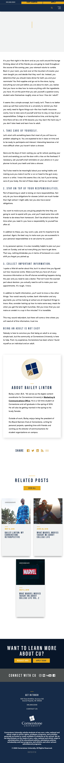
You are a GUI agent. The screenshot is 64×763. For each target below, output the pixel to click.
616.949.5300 (32, 704)
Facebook (54, 675)
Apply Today (41, 660)
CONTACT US (31, 709)
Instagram (40, 675)
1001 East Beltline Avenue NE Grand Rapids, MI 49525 (32, 699)
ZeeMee (44, 675)
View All (32, 488)
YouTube (49, 675)
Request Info (22, 660)
